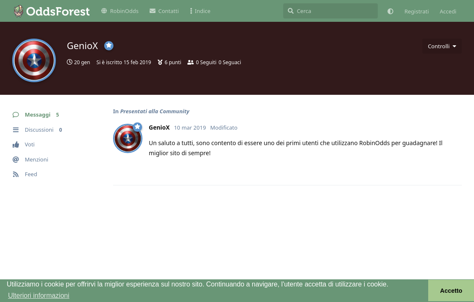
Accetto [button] (451, 290)
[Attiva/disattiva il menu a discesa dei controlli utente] (442, 46)
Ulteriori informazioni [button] (38, 295)
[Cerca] (330, 10)
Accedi (448, 11)
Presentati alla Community (155, 111)
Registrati (416, 11)
